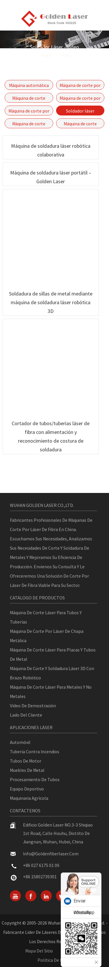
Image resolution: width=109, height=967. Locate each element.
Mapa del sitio (39, 951)
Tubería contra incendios (34, 751)
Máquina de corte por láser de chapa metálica (46, 635)
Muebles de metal (27, 770)
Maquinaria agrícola (29, 798)
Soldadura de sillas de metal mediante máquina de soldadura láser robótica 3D (50, 302)
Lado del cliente (26, 715)
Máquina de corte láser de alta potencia (28, 124)
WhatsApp (84, 912)
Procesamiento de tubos (35, 779)
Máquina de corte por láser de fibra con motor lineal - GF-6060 (28, 111)
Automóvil (20, 742)
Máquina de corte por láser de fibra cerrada (80, 86)
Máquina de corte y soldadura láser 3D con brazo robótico (52, 673)
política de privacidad (58, 960)
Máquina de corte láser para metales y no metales (51, 691)
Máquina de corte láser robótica (80, 124)
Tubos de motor (25, 761)
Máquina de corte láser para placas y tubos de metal (53, 654)
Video (66, 55)
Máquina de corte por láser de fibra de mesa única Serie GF (80, 99)
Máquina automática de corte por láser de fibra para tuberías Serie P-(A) (29, 86)
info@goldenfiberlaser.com (50, 853)
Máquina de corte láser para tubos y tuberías (46, 617)
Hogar (46, 55)
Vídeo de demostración (33, 705)
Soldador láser (80, 111)
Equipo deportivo (27, 789)
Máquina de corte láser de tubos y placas (28, 99)
